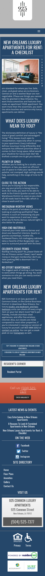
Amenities (8, 478)
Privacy (17, 545)
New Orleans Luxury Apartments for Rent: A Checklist (22, 432)
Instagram (22, 457)
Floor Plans (8, 474)
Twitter (22, 451)
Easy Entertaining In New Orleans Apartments (22, 418)
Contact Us (9, 486)
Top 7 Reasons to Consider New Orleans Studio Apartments (22, 346)
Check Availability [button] (22, 397)
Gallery (7, 482)
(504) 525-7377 (28, 389)
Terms (28, 545)
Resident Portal (14, 372)
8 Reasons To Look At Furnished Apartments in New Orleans (23, 353)
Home (6, 470)
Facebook (22, 446)
